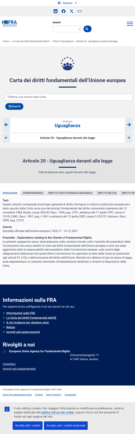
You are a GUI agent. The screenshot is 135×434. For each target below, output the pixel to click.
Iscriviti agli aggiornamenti (23, 332)
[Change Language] (68, 3)
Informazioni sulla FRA (20, 313)
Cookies (39, 395)
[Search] (67, 29)
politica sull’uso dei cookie (57, 412)
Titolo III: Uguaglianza (63, 41)
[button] (55, 11)
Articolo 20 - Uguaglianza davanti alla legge (97, 41)
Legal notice (26, 395)
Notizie (10, 327)
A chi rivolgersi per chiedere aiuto (27, 322)
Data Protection (53, 395)
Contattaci (9, 364)
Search (57, 22)
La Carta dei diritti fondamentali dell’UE (30, 41)
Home (6, 41)
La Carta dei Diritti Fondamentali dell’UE (31, 318)
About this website (11, 395)
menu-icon (130, 23)
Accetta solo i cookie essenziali (65, 425)
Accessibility (70, 395)
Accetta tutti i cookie (27, 425)
